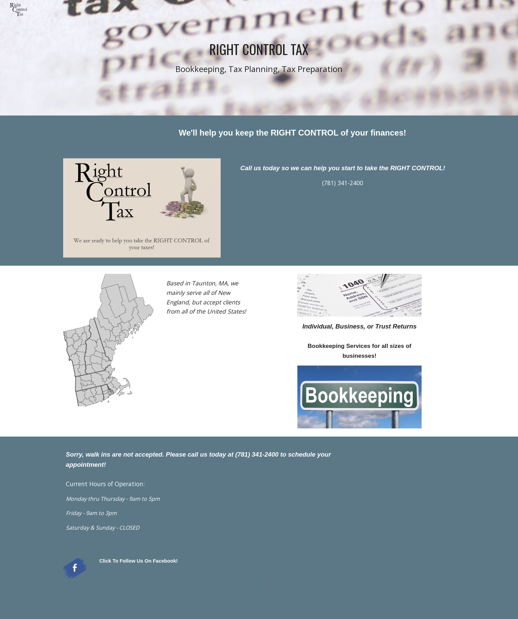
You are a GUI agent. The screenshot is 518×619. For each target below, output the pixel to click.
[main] (259, 58)
